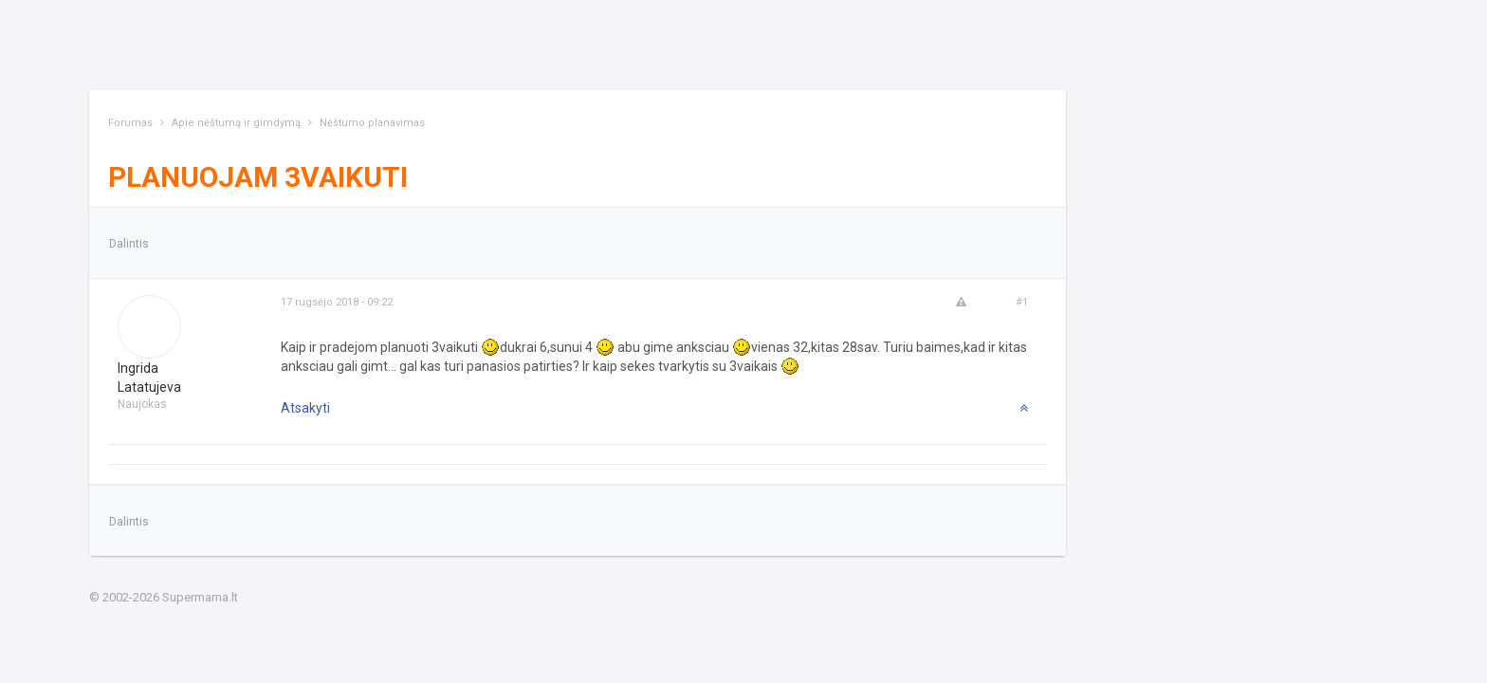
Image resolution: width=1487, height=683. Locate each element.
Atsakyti (305, 407)
